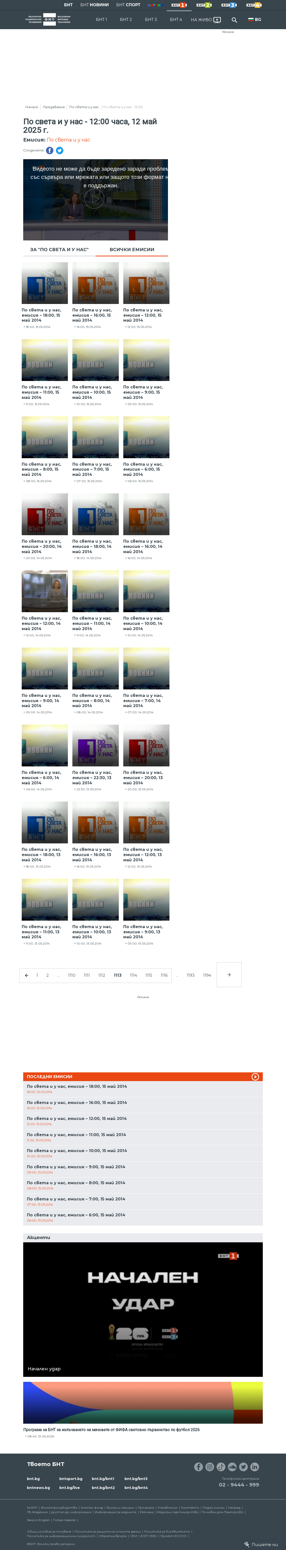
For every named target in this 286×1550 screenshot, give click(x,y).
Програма (146, 1507)
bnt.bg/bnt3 (136, 1478)
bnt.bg (33, 1478)
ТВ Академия (37, 1512)
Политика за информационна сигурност (61, 1536)
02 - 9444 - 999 (239, 1485)
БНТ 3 (151, 19)
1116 (164, 975)
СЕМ (133, 1536)
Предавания (54, 107)
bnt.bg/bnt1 (103, 1478)
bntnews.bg (38, 1487)
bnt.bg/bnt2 (103, 1487)
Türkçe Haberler (64, 1520)
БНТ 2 (126, 19)
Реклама (228, 32)
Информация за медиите (116, 1512)
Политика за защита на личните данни (108, 1531)
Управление (167, 1507)
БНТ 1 (101, 19)
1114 (133, 975)
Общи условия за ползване (49, 1531)
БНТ (68, 4)
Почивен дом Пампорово (222, 1512)
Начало (31, 107)
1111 (87, 975)
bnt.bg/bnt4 (136, 1487)
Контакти (190, 1507)
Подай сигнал (214, 1507)
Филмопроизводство (59, 1507)
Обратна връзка (113, 1536)
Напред (234, 1507)
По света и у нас (84, 107)
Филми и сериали (120, 1507)
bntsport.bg (70, 1478)
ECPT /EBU (149, 1536)
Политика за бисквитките (167, 1531)
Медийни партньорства (177, 1512)
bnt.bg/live (69, 1487)
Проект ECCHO (173, 1536)
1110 (71, 975)
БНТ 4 (176, 19)
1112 (101, 975)
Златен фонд (92, 1507)
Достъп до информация (71, 1512)
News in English (38, 1520)
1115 (148, 975)
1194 (207, 975)
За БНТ (32, 1507)
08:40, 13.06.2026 (40, 1436)
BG (258, 19)
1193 (191, 975)
